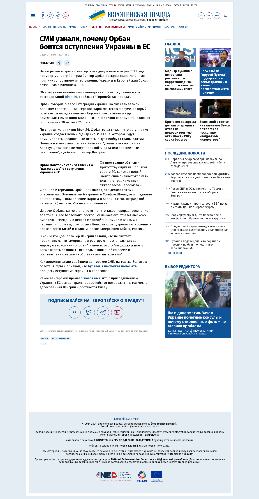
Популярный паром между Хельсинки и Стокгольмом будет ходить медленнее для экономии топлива (199, 230)
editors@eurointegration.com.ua (140, 426)
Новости (34, 26)
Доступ (194, 5)
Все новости (175, 253)
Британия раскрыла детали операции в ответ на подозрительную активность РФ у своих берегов (180, 131)
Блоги (128, 5)
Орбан (44, 338)
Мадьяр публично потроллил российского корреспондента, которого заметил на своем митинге (179, 80)
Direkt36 (71, 97)
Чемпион (167, 5)
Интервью (59, 26)
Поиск (83, 26)
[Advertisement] (96, 370)
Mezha (186, 5)
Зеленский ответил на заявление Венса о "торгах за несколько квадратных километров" (215, 131)
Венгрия (97, 26)
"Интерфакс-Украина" (140, 451)
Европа (112, 5)
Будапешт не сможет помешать (112, 266)
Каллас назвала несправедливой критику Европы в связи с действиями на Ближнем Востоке (200, 177)
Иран (131, 26)
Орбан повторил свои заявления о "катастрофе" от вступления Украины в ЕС (66, 168)
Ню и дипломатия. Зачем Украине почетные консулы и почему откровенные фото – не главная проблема (197, 319)
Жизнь (159, 5)
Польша (182, 26)
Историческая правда (143, 5)
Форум (121, 5)
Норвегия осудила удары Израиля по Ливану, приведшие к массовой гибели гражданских (197, 162)
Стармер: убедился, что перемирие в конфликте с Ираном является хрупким (198, 216)
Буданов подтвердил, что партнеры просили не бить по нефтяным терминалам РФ (195, 244)
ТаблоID (177, 5)
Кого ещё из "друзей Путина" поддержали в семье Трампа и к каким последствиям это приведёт (215, 82)
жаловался (91, 278)
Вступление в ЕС (115, 26)
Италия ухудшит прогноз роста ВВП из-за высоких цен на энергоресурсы (199, 205)
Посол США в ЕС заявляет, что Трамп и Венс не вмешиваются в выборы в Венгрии (196, 192)
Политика (89, 5)
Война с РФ (143, 26)
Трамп (157, 26)
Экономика (101, 5)
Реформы (169, 26)
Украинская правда (71, 5)
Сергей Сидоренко (195, 331)
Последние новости (185, 153)
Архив (73, 26)
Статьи (47, 26)
